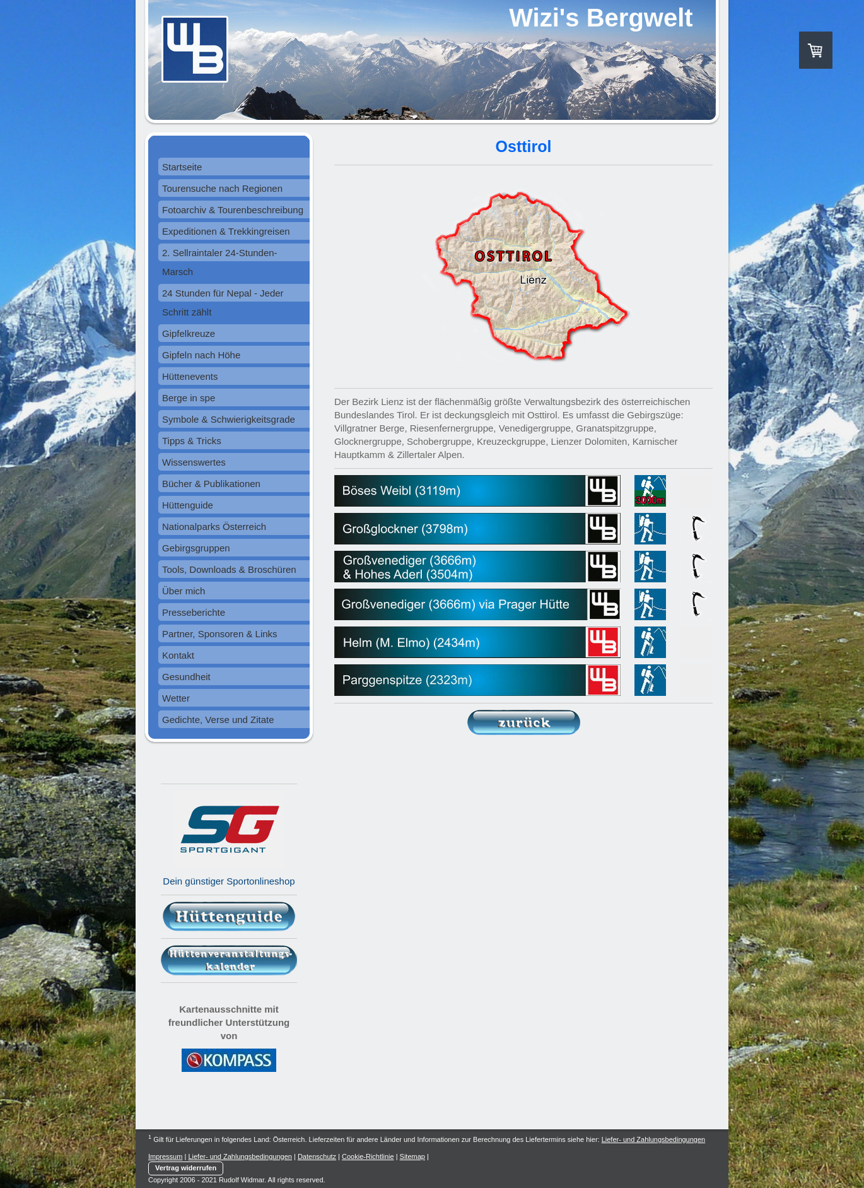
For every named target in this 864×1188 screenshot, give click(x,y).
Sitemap (412, 1156)
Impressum (165, 1156)
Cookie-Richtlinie (368, 1156)
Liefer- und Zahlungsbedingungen (654, 1139)
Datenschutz (317, 1156)
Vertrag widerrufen (185, 1168)
